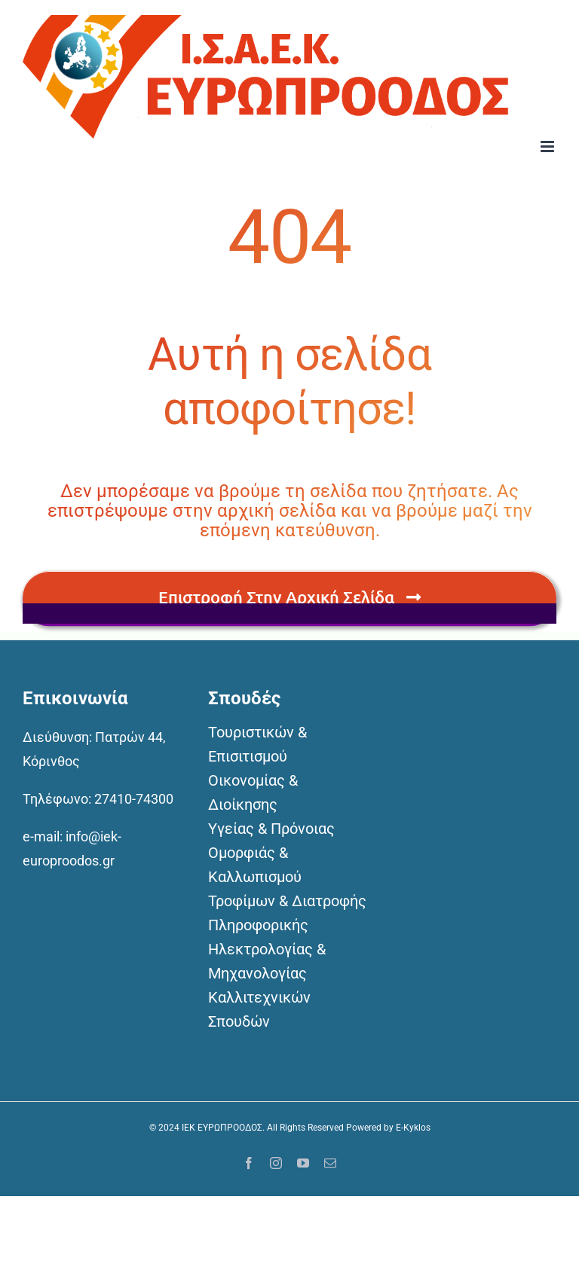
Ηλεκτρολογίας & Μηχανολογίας (267, 961)
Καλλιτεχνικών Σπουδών (259, 1009)
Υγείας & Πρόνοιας (271, 829)
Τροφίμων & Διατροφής (287, 901)
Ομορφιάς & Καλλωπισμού (255, 865)
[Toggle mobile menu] (548, 146)
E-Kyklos (413, 1127)
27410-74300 (133, 799)
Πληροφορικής (258, 925)
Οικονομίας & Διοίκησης (253, 792)
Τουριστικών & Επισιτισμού (257, 744)
